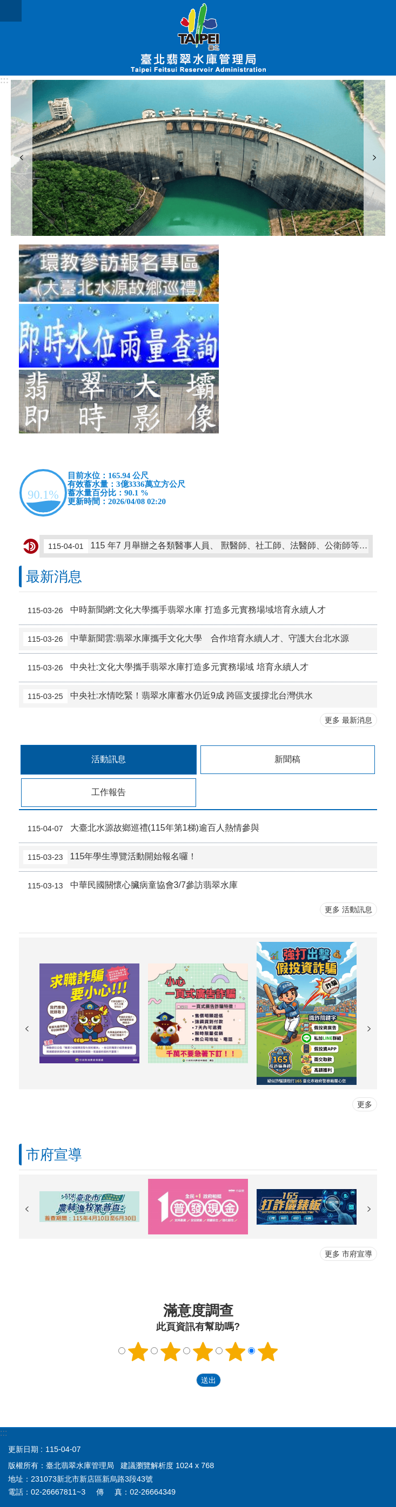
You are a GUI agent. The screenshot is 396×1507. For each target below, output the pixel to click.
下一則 (374, 158)
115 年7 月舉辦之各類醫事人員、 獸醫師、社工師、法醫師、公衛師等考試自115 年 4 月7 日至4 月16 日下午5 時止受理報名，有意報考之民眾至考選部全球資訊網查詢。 (206, 546)
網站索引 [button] (11, 11)
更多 (364, 1104)
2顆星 (170, 1351)
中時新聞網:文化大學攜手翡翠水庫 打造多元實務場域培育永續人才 (174, 610)
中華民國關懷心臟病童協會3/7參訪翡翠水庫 (130, 886)
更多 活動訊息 (348, 909)
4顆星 (235, 1351)
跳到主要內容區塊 (5, 5)
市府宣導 (54, 1154)
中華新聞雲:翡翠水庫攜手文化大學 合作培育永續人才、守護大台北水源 (186, 639)
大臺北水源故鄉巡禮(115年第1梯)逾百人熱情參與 (141, 829)
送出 (186, 1380)
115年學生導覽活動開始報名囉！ (110, 857)
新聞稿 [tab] (287, 759)
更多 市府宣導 (348, 1254)
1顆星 (137, 1351)
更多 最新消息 (348, 720)
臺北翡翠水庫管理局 (198, 38)
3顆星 (202, 1351)
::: (4, 80)
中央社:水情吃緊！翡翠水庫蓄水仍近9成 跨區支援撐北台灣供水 (168, 696)
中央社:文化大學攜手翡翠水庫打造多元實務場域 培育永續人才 (165, 668)
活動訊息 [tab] (108, 759)
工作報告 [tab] (108, 792)
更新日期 (23, 1449)
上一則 (21, 158)
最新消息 (54, 576)
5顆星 (267, 1351)
